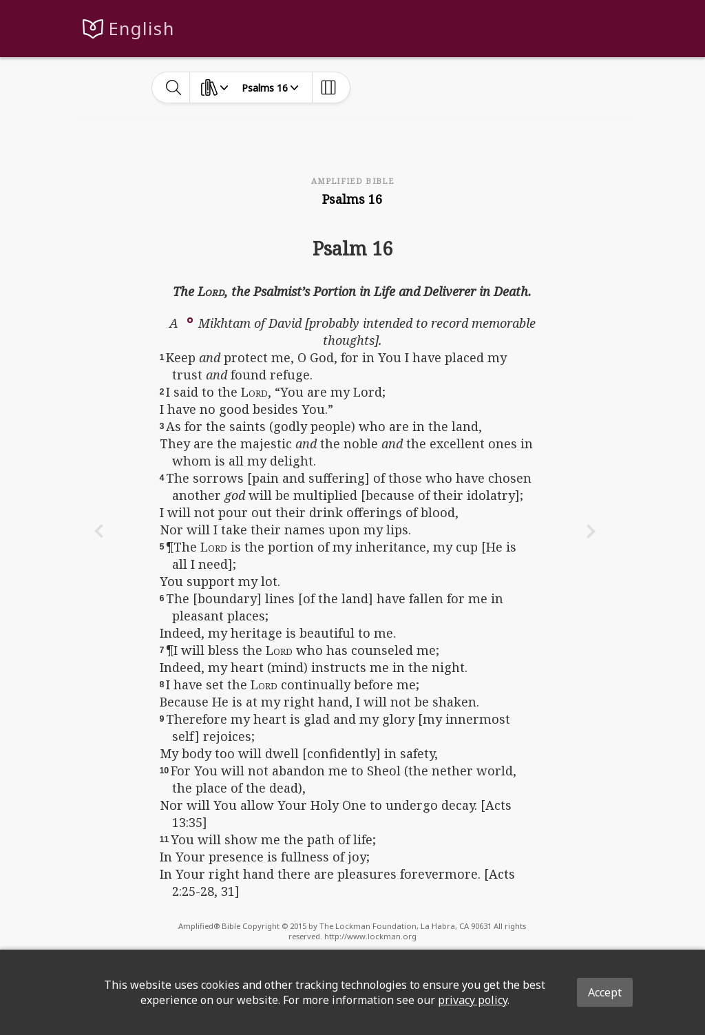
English (141, 29)
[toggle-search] (174, 87)
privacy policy (472, 999)
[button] (190, 318)
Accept (605, 992)
